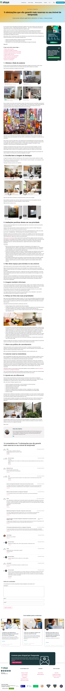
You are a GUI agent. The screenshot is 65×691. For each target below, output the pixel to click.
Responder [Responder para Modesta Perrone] (8, 472)
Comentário (6, 585)
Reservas (30, 9)
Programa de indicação (56, 674)
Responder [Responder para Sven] (9, 480)
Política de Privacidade (56, 675)
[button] (54, 2)
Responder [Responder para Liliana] (8, 552)
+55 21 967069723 (4, 673)
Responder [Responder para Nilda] (8, 454)
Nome (5, 598)
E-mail (5, 602)
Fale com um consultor (25, 680)
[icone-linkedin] (13, 436)
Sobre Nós (56, 672)
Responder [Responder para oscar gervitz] (8, 566)
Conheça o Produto (24, 672)
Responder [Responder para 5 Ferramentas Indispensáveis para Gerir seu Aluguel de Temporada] (8, 531)
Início (28, 9)
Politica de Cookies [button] (5, 688)
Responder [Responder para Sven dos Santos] (9, 464)
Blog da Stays (40, 672)
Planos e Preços (24, 675)
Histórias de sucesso (24, 678)
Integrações (24, 677)
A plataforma (23, 2)
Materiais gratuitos (38, 2)
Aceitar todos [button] (11, 688)
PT (50, 2)
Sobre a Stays (30, 2)
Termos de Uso (56, 677)
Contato (45, 2)
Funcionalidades (24, 674)
